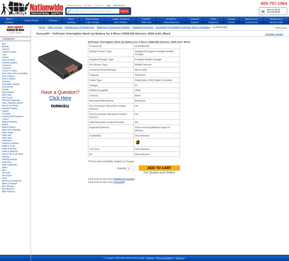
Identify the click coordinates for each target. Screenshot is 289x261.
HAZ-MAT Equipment (11, 100)
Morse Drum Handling (11, 130)
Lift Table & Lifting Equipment (171, 20)
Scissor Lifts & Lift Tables (12, 154)
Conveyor (53, 20)
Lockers (5, 119)
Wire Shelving (8, 186)
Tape (4, 170)
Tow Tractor (7, 175)
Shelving (5, 157)
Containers (6, 65)
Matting (5, 124)
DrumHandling (71, 20)
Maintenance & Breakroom (79, 27)
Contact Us (99, 5)
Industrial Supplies (10, 108)
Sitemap (150, 258)
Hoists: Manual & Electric (12, 103)
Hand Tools (6, 95)
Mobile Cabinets (9, 127)
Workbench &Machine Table (276, 20)
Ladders (5, 111)
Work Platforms (8, 192)
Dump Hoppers (8, 76)
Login (108, 5)
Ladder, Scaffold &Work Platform (120, 20)
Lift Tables (6, 114)
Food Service (7, 87)
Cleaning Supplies (9, 63)
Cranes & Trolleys (9, 71)
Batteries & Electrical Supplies (113, 27)
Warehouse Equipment (11, 181)
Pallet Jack (6, 135)
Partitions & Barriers (10, 143)
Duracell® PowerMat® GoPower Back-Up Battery (183, 27)
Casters (5, 57)
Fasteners (6, 81)
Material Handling (73, 5)
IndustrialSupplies (194, 20)
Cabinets (5, 49)
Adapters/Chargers (142, 27)
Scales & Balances (10, 151)
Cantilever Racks (9, 52)
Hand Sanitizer (8, 92)
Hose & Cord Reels (10, 106)
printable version (274, 34)
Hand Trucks (7, 98)
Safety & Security (9, 149)
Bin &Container (9, 20)
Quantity (121, 168)
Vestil (4, 178)
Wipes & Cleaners (9, 184)
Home (41, 27)
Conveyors (6, 68)
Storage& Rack (231, 20)
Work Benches (8, 189)
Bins (4, 44)
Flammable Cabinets (11, 84)
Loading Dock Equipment (12, 116)
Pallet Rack (7, 141)
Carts (4, 55)
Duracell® (119, 182)
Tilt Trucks (6, 173)
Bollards (5, 46)
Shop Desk (6, 162)
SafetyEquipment (213, 20)
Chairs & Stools (8, 60)
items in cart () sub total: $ (270, 11)
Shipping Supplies (9, 159)
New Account (119, 5)
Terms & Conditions (164, 258)
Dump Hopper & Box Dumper (93, 20)
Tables (4, 167)
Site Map (87, 5)
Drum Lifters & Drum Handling (14, 73)
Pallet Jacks (7, 138)
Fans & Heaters (8, 79)
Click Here (60, 98)
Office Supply (55, 27)
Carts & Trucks (31, 20)
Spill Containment (9, 165)
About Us (180, 258)
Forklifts (5, 89)
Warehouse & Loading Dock (251, 20)
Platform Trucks (8, 146)
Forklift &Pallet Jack (146, 20)
